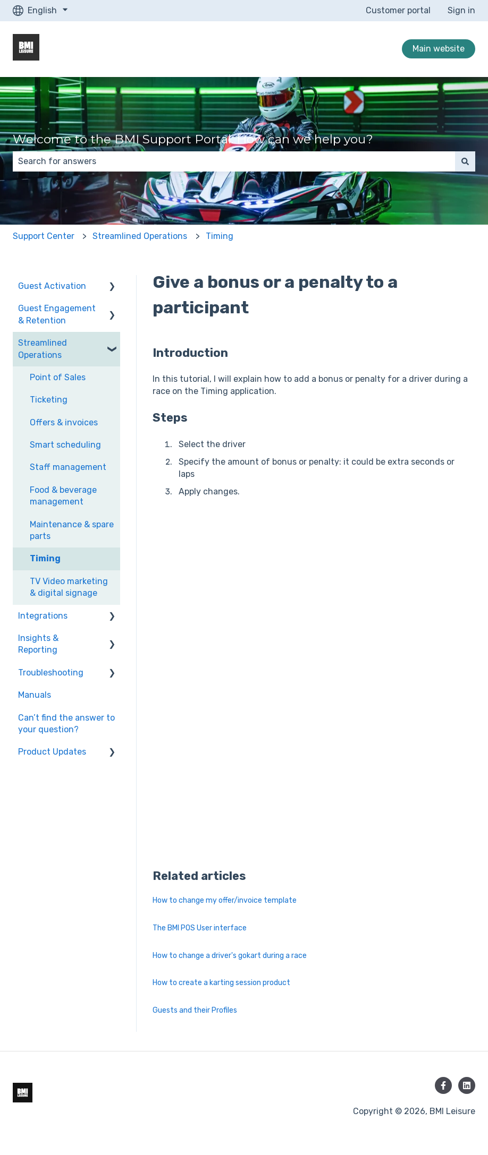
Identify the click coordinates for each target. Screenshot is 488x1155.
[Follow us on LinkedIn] (466, 1085)
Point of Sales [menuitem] (58, 377)
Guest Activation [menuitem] (52, 286)
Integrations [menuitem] (43, 616)
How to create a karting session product (221, 982)
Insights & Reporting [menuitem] (38, 644)
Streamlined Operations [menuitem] (42, 349)
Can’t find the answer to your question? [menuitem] (66, 723)
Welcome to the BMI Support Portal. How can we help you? (193, 139)
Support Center (43, 236)
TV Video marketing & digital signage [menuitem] (69, 587)
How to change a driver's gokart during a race (230, 955)
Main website (439, 49)
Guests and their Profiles (195, 1010)
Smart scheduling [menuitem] (65, 445)
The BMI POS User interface (200, 927)
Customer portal (398, 10)
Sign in (461, 10)
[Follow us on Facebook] (443, 1085)
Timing (219, 236)
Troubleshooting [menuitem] (50, 673)
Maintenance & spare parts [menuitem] (72, 530)
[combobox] (234, 161)
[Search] (465, 161)
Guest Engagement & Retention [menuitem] (57, 314)
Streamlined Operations (139, 236)
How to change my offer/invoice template (225, 900)
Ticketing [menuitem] (49, 400)
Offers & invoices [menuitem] (64, 422)
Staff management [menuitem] (68, 467)
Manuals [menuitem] (34, 695)
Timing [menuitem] (45, 558)
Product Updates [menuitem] (52, 752)
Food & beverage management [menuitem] (63, 496)
